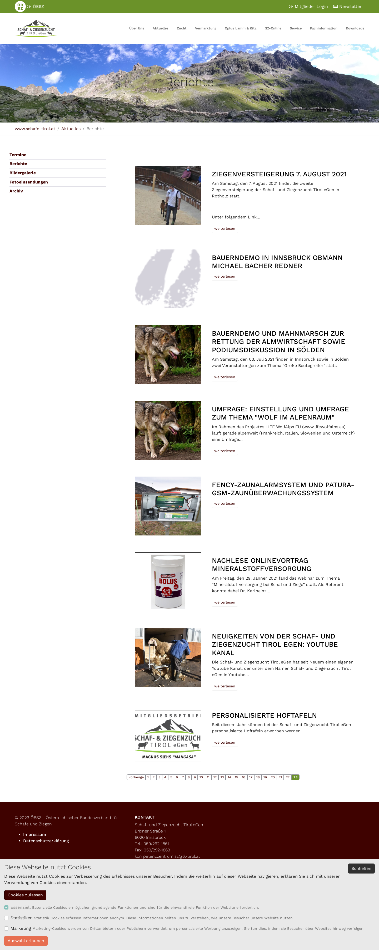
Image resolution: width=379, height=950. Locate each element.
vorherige (136, 777)
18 (258, 777)
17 (250, 777)
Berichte (18, 163)
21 (280, 777)
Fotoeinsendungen (28, 182)
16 (243, 777)
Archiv (16, 190)
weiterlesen (224, 228)
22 (288, 777)
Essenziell (21, 907)
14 (229, 777)
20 (273, 777)
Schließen (361, 868)
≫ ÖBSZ (29, 6)
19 (265, 777)
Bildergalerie (22, 172)
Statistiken (22, 917)
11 (208, 777)
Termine (17, 154)
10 (201, 777)
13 (222, 777)
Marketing (21, 928)
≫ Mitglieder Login (308, 6)
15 (236, 777)
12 (215, 777)
